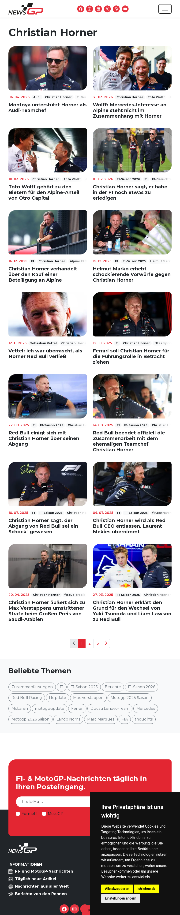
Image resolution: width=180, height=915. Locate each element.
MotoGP (56, 813)
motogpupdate (49, 708)
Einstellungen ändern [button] (120, 898)
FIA (125, 719)
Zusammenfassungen (32, 687)
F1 (62, 687)
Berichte (113, 687)
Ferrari (77, 708)
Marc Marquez (101, 719)
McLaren (19, 708)
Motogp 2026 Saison (30, 719)
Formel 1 (30, 813)
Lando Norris (68, 719)
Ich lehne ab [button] (146, 889)
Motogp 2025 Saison (130, 697)
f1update (57, 697)
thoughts (144, 719)
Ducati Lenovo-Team (109, 708)
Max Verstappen (88, 697)
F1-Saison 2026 (141, 687)
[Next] (106, 643)
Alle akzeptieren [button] (117, 889)
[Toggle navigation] (165, 9)
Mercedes (145, 708)
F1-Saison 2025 (84, 687)
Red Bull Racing (26, 697)
